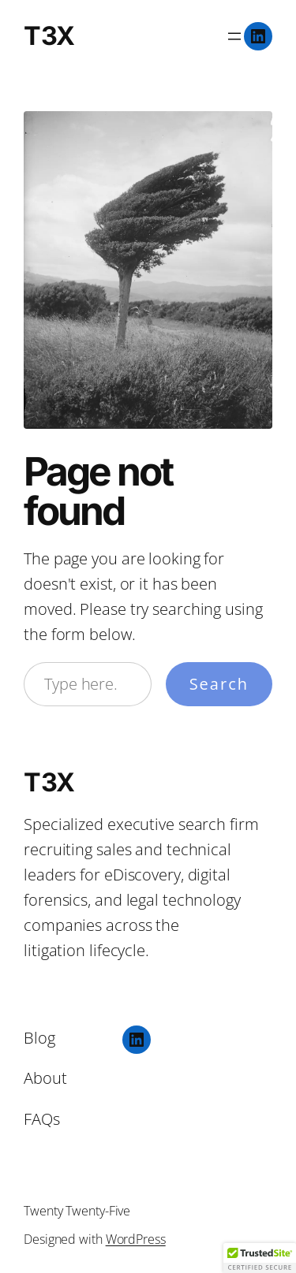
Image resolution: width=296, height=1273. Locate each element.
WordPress (136, 1239)
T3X (49, 35)
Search (219, 683)
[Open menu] (234, 36)
